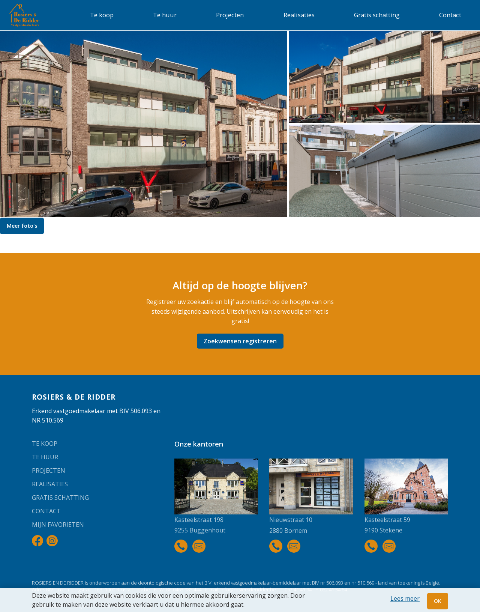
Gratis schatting (377, 15)
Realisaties (299, 15)
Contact (450, 15)
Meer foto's (22, 225)
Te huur (165, 15)
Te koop (102, 15)
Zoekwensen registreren (240, 341)
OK (437, 600)
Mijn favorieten (58, 525)
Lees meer (405, 598)
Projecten (230, 15)
